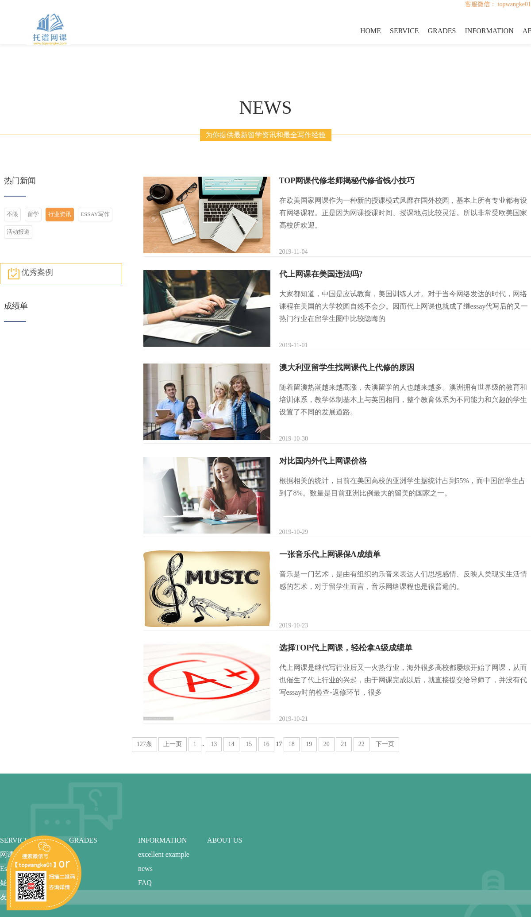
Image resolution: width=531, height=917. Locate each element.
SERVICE (404, 31)
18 (292, 744)
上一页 (172, 744)
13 (214, 744)
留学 (33, 214)
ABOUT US (224, 840)
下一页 (385, 744)
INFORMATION (489, 31)
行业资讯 (59, 214)
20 (326, 744)
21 (344, 744)
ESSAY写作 (95, 214)
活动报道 (18, 231)
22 (361, 744)
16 (266, 744)
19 (309, 744)
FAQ (145, 882)
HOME (370, 31)
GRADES (441, 31)
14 (231, 744)
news (145, 868)
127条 (144, 744)
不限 (12, 214)
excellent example (163, 854)
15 (249, 744)
